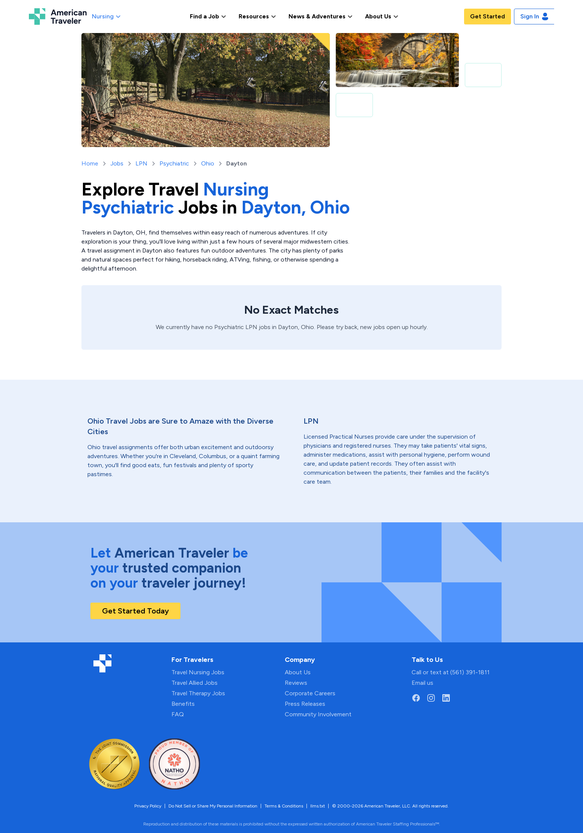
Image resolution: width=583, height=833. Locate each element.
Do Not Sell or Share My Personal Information (212, 806)
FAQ (177, 714)
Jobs (116, 163)
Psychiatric (174, 163)
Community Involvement (318, 714)
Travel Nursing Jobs (197, 672)
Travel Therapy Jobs (198, 693)
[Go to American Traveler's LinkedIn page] (446, 697)
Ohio (207, 163)
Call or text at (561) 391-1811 (451, 672)
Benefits (183, 703)
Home (89, 163)
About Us (298, 672)
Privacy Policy (147, 806)
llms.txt (317, 806)
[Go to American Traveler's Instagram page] (431, 697)
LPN (141, 163)
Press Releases (305, 703)
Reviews (296, 682)
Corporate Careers (310, 693)
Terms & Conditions (283, 806)
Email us (422, 682)
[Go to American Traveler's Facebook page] (416, 697)
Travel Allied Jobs (194, 682)
